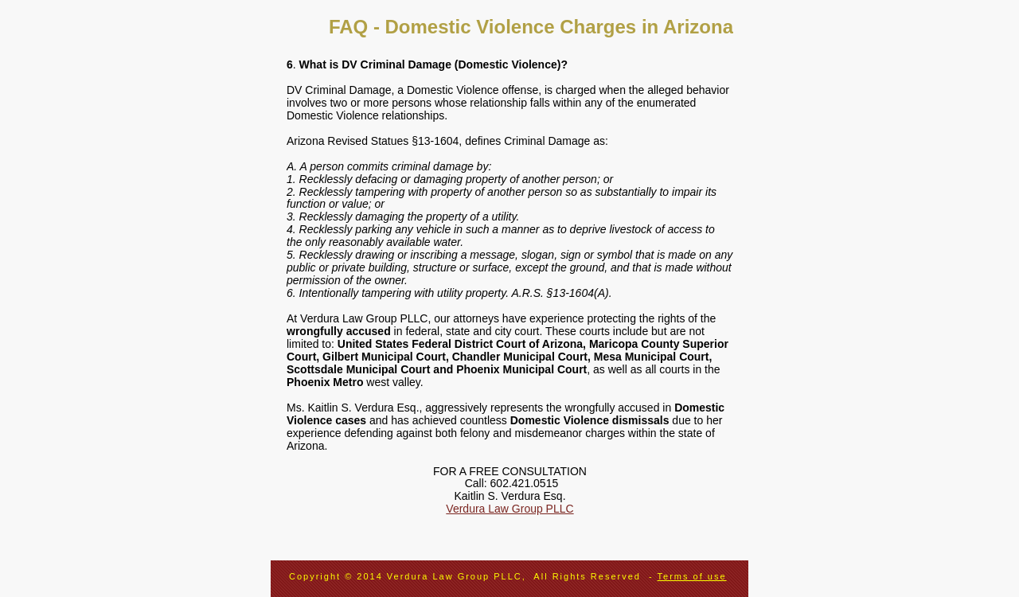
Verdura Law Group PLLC (509, 508)
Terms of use (692, 576)
